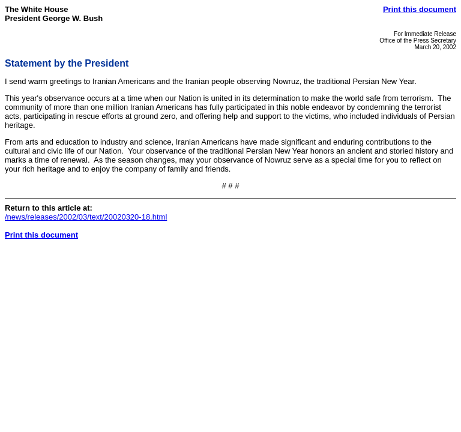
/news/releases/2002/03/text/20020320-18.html (86, 216)
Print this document (419, 9)
